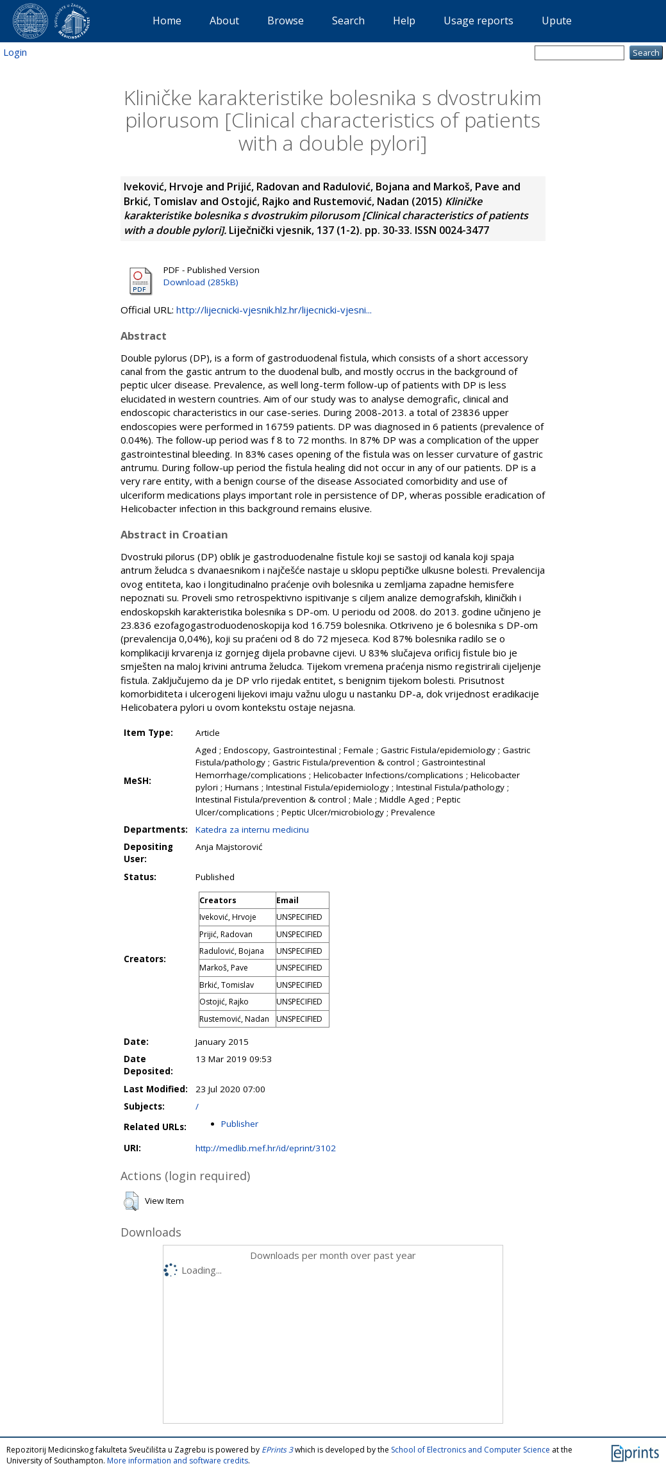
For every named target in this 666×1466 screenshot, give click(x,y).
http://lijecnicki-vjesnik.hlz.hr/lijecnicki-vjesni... (274, 309)
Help (404, 20)
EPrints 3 (277, 1449)
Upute (557, 20)
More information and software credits (177, 1460)
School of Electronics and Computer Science (470, 1449)
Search (348, 20)
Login (15, 52)
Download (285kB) (200, 282)
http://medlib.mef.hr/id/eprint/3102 (266, 1148)
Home (167, 20)
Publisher (239, 1123)
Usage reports (478, 20)
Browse (285, 20)
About (224, 20)
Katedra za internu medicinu (252, 829)
